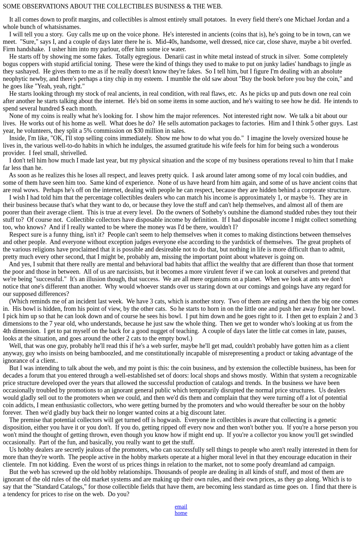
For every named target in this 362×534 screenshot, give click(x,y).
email (181, 507)
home (181, 513)
